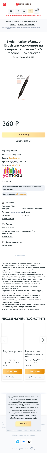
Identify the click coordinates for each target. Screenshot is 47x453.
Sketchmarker (14, 158)
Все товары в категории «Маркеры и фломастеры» (22, 188)
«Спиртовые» (21, 194)
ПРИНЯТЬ (23, 424)
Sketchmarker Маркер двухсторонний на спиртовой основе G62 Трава (34, 354)
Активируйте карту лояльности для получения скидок (23, 15)
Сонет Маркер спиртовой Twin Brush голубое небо (12, 352)
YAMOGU (16, 165)
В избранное (24, 141)
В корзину (23, 135)
